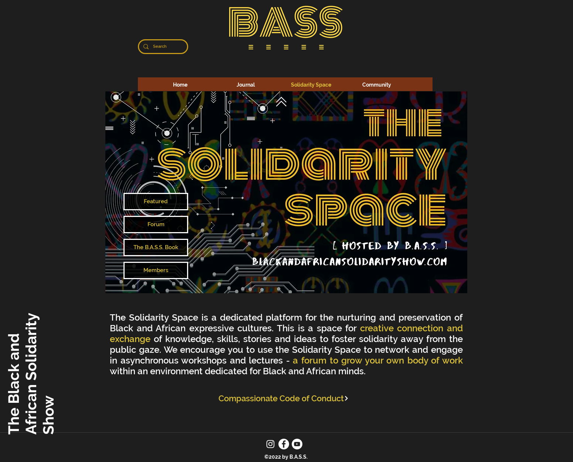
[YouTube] (297, 444)
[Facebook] (283, 444)
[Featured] (155, 201)
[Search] (162, 46)
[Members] (155, 270)
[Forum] (155, 224)
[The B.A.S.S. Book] (155, 247)
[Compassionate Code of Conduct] (283, 398)
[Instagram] (270, 444)
